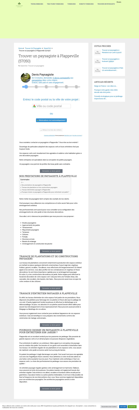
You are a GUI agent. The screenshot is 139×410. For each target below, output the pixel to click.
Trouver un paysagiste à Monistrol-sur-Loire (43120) (111, 51)
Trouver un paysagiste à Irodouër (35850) (110, 60)
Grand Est (23, 66)
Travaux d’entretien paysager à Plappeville (36, 190)
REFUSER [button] (123, 406)
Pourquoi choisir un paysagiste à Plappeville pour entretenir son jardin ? (45, 192)
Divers (119, 2)
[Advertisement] (69, 24)
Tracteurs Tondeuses (55, 4)
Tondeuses (71, 4)
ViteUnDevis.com (68, 135)
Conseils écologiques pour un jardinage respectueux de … (108, 97)
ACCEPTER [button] (132, 406)
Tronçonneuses (37, 4)
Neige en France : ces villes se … (105, 86)
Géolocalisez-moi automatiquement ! (51, 120)
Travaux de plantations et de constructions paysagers (39, 187)
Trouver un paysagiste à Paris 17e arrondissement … (112, 69)
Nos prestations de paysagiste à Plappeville (36, 185)
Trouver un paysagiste (106, 4)
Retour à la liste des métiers (51, 130)
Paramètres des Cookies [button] (109, 406)
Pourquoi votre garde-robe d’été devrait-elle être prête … (106, 91)
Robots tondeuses (86, 4)
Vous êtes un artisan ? (77, 135)
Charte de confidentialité (49, 135)
